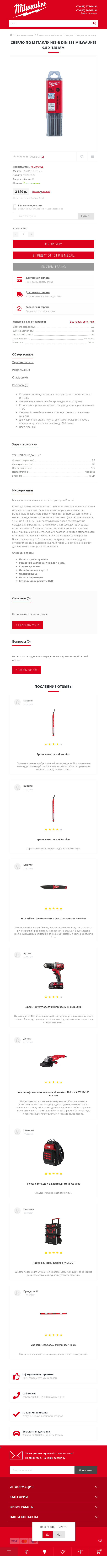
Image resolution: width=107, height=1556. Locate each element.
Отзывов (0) (20, 377)
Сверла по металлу (86, 34)
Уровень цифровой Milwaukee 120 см (53, 1345)
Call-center (29, 1393)
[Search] (94, 23)
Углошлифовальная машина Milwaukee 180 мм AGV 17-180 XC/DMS (53, 1093)
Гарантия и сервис (37, 307)
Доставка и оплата (38, 277)
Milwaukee (37, 166)
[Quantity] (23, 234)
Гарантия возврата (35, 1412)
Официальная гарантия (38, 1374)
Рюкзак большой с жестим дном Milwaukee (53, 1183)
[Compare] (92, 156)
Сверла (69, 34)
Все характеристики (82, 321)
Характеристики (23, 362)
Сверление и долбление (49, 34)
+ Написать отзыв (27, 625)
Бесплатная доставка (36, 1431)
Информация (21, 370)
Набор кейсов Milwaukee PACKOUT (53, 1262)
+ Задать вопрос (27, 670)
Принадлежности (25, 34)
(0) (42, 156)
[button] (86, 6)
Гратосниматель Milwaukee (53, 754)
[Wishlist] (81, 156)
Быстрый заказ (53, 266)
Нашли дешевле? (41, 191)
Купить (85, 216)
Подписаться (86, 1470)
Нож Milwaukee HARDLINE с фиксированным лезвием (53, 918)
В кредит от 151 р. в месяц (53, 255)
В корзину (53, 244)
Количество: (20, 228)
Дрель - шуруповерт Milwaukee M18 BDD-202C (53, 1007)
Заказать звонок (89, 13)
